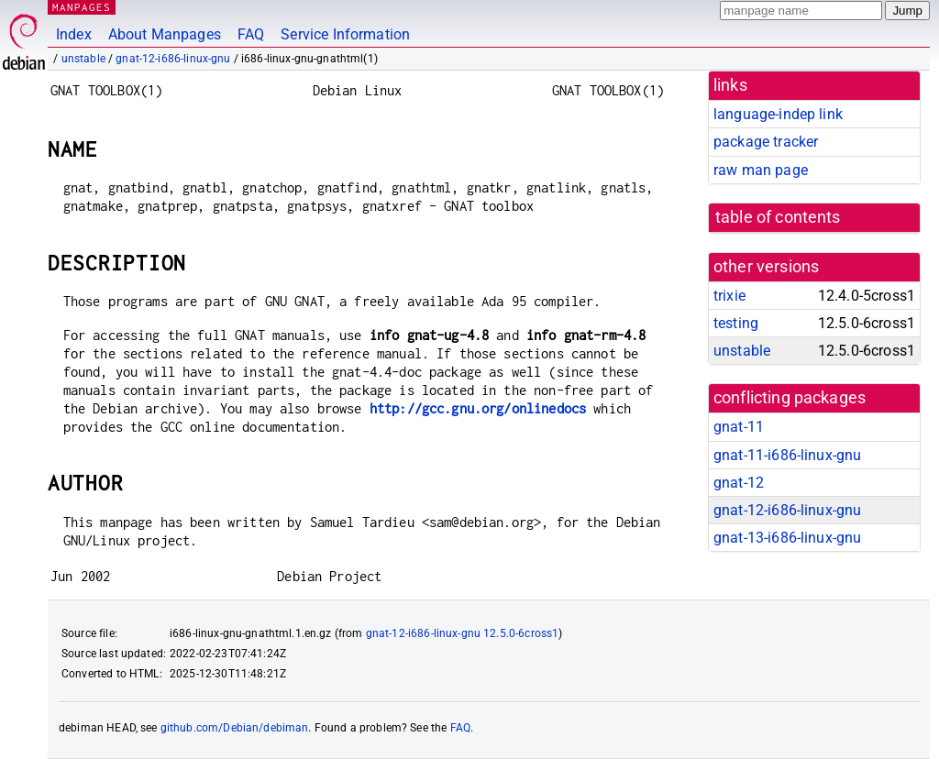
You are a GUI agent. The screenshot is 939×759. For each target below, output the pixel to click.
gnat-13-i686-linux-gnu (787, 537)
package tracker (765, 141)
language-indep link (778, 114)
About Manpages (164, 34)
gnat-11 (738, 426)
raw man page (760, 170)
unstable (83, 58)
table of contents (778, 217)
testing (735, 323)
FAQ (251, 34)
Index (74, 34)
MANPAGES (81, 7)
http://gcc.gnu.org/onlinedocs (478, 408)
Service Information (345, 34)
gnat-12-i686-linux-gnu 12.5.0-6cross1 (462, 633)
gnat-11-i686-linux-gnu (787, 455)
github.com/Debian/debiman (234, 727)
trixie (729, 295)
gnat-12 (738, 482)
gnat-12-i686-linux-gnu (173, 58)
